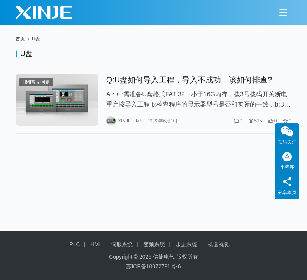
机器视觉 (219, 244)
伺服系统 (122, 244)
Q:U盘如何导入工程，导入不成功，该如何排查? (189, 79)
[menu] (283, 12)
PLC (75, 244)
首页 (20, 39)
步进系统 (186, 244)
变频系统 (154, 244)
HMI (96, 244)
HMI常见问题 (36, 82)
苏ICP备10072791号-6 (153, 266)
